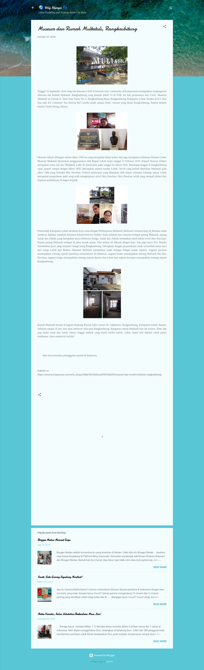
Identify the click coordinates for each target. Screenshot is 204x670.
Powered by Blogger (102, 655)
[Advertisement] (102, 496)
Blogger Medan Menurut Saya (53, 540)
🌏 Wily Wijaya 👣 (53, 7)
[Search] (171, 9)
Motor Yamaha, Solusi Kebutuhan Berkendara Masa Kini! (69, 614)
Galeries (109, 662)
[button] (165, 27)
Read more (160, 567)
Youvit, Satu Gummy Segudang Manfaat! (59, 577)
